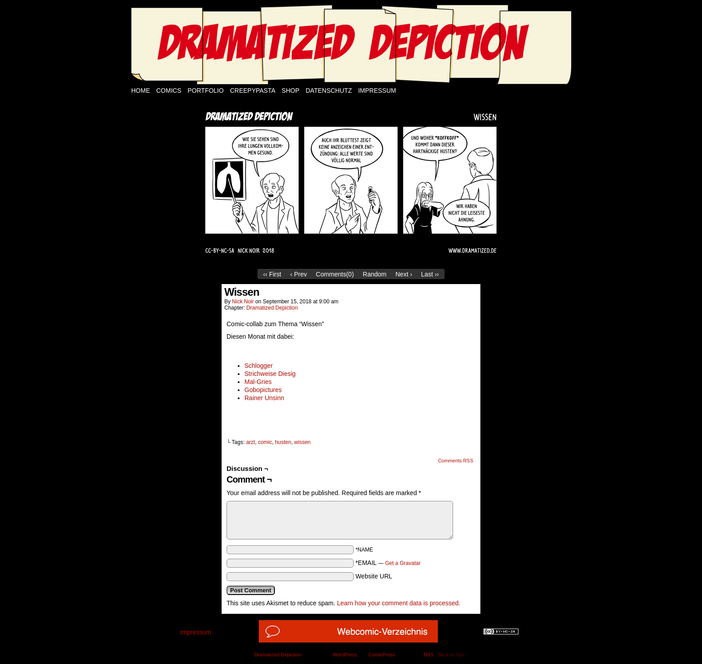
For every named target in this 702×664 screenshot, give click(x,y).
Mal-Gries (258, 381)
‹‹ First (272, 274)
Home (140, 90)
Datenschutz (329, 90)
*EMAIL (388, 562)
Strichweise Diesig (269, 373)
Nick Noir (243, 301)
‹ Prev (298, 274)
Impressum (377, 90)
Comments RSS (455, 460)
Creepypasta (252, 90)
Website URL (373, 576)
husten (283, 442)
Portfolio (206, 90)
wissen (302, 442)
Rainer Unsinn (264, 397)
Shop (291, 90)
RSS (429, 654)
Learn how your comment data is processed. (398, 603)
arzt (250, 442)
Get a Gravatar (402, 563)
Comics (168, 90)
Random (374, 274)
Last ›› (430, 274)
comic (265, 442)
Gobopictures (263, 389)
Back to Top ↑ (452, 654)
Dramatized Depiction (272, 308)
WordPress (345, 654)
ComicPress (381, 654)
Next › (403, 274)
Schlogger (258, 365)
